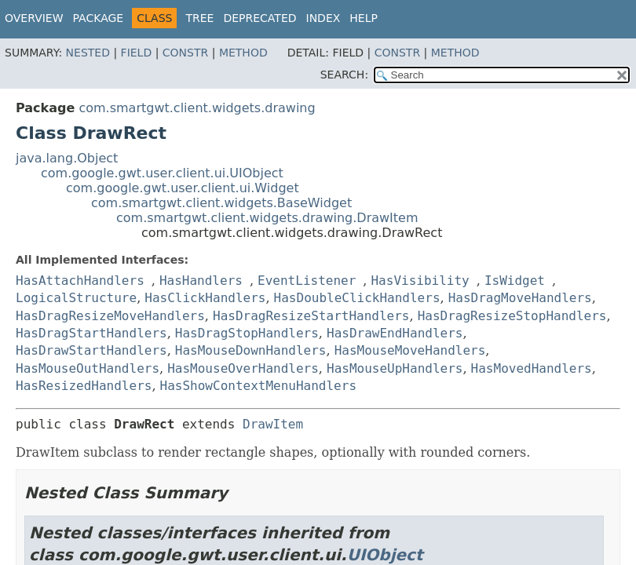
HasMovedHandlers (531, 368)
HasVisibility (420, 280)
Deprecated (259, 18)
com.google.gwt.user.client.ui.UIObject (162, 173)
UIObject (385, 554)
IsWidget (514, 280)
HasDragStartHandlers (91, 333)
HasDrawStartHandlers (91, 350)
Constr (185, 52)
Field (136, 52)
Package (98, 18)
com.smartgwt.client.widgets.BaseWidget (221, 202)
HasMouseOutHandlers (87, 368)
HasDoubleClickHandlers (357, 297)
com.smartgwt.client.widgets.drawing (197, 107)
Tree (199, 18)
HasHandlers (201, 280)
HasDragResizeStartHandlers (311, 315)
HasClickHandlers (204, 297)
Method (243, 52)
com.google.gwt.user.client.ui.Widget (182, 187)
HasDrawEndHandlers (394, 333)
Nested (88, 52)
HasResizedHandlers (84, 385)
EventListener (307, 280)
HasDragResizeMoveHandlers (110, 315)
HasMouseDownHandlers (251, 350)
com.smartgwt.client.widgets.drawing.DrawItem (267, 217)
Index (323, 18)
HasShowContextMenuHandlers (258, 385)
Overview (34, 18)
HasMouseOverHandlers (243, 368)
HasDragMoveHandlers (520, 297)
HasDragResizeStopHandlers (512, 315)
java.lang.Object (67, 158)
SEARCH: (344, 74)
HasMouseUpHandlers (394, 368)
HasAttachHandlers (80, 280)
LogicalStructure (76, 297)
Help (363, 18)
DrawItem (273, 424)
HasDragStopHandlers (247, 333)
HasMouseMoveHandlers (410, 350)
